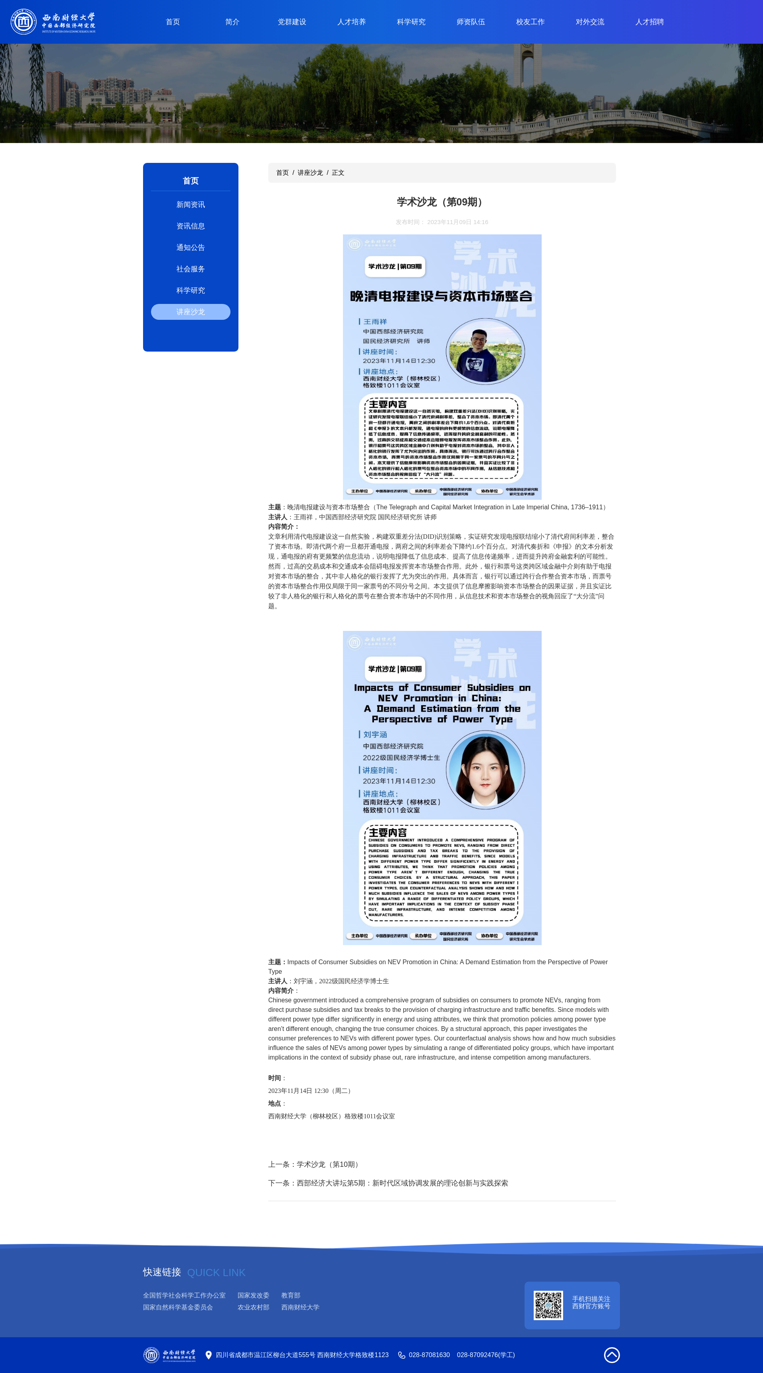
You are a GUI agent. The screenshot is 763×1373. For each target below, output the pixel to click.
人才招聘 (649, 22)
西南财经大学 (300, 1307)
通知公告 (190, 247)
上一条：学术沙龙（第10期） (315, 1164)
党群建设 (292, 22)
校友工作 (530, 22)
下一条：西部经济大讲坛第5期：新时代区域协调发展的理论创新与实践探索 (388, 1183)
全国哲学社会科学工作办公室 (184, 1295)
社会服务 (190, 269)
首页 (173, 22)
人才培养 (351, 22)
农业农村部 (253, 1307)
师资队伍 (471, 22)
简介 (232, 22)
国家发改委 (253, 1295)
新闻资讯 (190, 205)
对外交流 (590, 22)
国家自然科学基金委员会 (178, 1307)
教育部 (290, 1295)
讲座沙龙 (190, 312)
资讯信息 (190, 226)
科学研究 (411, 22)
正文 (338, 172)
